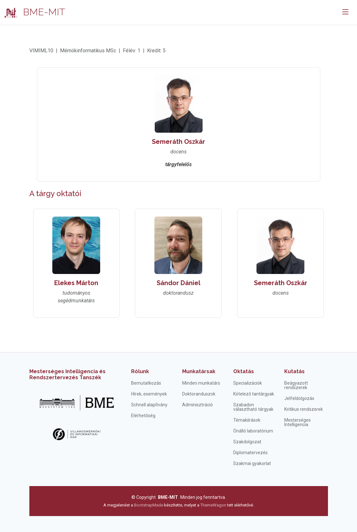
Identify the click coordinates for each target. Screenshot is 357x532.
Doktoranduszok (198, 394)
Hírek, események (149, 394)
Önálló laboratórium (253, 431)
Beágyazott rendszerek (296, 385)
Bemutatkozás (146, 383)
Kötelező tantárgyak (253, 394)
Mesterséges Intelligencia (297, 422)
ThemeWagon (213, 505)
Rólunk (140, 371)
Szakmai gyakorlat (252, 463)
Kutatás (294, 371)
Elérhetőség (143, 415)
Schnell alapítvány (149, 405)
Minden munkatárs (201, 383)
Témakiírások (246, 420)
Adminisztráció (197, 405)
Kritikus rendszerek (303, 409)
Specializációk (247, 383)
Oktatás (243, 371)
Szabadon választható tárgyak (253, 407)
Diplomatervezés (250, 452)
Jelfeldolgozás (299, 398)
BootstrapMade (148, 505)
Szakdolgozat (247, 442)
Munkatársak (198, 371)
